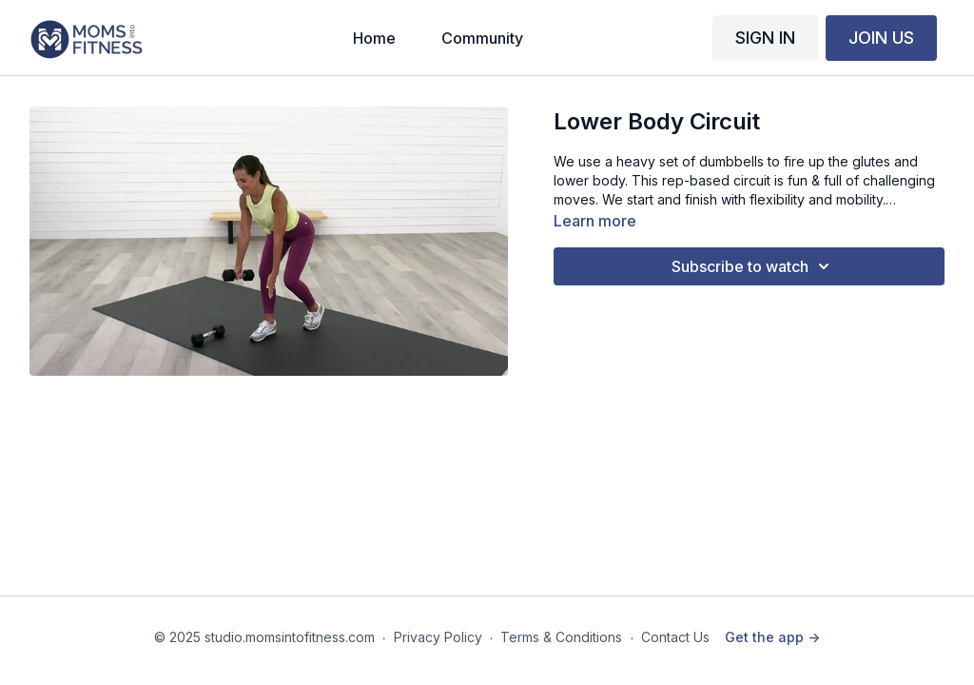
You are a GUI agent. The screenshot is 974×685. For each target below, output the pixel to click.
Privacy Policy (438, 637)
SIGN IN (765, 38)
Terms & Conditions (561, 637)
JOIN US (881, 38)
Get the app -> (772, 637)
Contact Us (675, 637)
